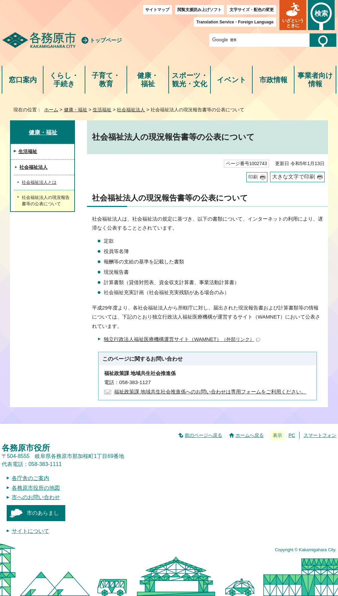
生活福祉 (102, 109)
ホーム (51, 109)
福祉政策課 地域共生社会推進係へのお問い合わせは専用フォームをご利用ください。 (210, 391)
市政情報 (273, 80)
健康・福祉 (147, 80)
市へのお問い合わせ (36, 497)
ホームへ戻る (250, 435)
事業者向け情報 (315, 80)
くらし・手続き (64, 80)
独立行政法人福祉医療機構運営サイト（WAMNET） (182, 339)
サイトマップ (157, 9)
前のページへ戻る (203, 435)
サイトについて (30, 531)
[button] (292, 15)
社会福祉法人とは (39, 182)
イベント (231, 80)
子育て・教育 (106, 80)
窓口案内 (23, 80)
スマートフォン (320, 435)
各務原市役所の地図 (36, 488)
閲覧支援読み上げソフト (199, 9)
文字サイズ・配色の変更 (252, 9)
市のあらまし (43, 513)
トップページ (106, 40)
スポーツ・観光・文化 (190, 80)
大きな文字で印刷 (293, 177)
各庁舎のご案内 (30, 478)
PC (291, 435)
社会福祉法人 (131, 109)
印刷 (253, 177)
